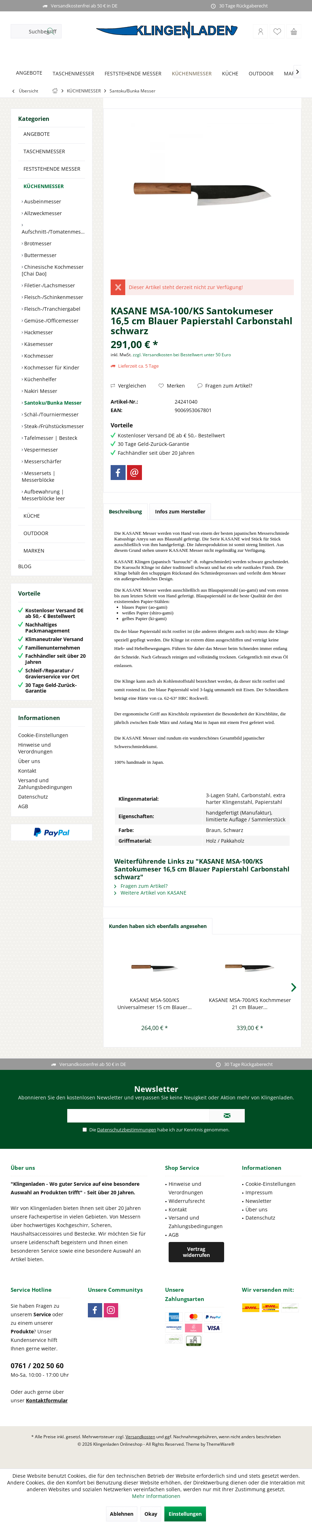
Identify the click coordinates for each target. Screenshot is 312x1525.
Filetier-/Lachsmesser (49, 285)
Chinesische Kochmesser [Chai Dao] (53, 270)
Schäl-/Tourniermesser (51, 414)
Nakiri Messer (40, 391)
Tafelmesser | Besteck (50, 437)
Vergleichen (128, 385)
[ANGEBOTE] (29, 73)
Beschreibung (125, 511)
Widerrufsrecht (187, 1201)
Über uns (29, 761)
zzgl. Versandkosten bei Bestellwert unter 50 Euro (182, 355)
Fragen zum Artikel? (224, 385)
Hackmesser (38, 332)
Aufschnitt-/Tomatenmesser (53, 231)
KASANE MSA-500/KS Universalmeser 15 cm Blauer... (154, 1004)
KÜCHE (31, 515)
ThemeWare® (220, 1444)
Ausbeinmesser (42, 201)
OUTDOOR (35, 533)
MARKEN (33, 550)
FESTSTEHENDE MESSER (51, 168)
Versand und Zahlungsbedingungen (45, 783)
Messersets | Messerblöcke (38, 476)
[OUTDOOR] (261, 73)
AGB (23, 806)
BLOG (24, 566)
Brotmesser (37, 243)
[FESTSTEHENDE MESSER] (132, 73)
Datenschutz (33, 796)
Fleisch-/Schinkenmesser (53, 297)
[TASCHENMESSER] (73, 73)
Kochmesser (38, 355)
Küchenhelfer (40, 379)
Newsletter (258, 1201)
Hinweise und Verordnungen (35, 748)
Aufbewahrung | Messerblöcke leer (43, 495)
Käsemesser (38, 344)
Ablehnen (121, 1513)
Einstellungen (185, 1513)
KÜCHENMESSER (43, 186)
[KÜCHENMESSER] (191, 73)
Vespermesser (40, 449)
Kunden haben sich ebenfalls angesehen (158, 926)
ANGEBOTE (36, 133)
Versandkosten (140, 1437)
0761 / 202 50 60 (37, 1365)
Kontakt (27, 770)
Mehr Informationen (156, 1496)
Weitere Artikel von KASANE (150, 892)
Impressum (259, 1192)
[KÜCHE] (230, 73)
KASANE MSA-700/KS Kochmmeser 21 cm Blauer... (250, 1004)
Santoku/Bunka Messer (52, 402)
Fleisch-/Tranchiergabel (51, 308)
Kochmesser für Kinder (51, 367)
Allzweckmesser (42, 213)
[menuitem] (293, 31)
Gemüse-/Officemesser (51, 320)
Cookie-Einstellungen (43, 735)
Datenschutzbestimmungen (126, 1129)
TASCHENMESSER (44, 151)
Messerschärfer (42, 461)
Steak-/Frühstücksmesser (53, 426)
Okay (150, 1513)
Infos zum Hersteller (180, 511)
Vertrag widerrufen (196, 1252)
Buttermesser (40, 255)
